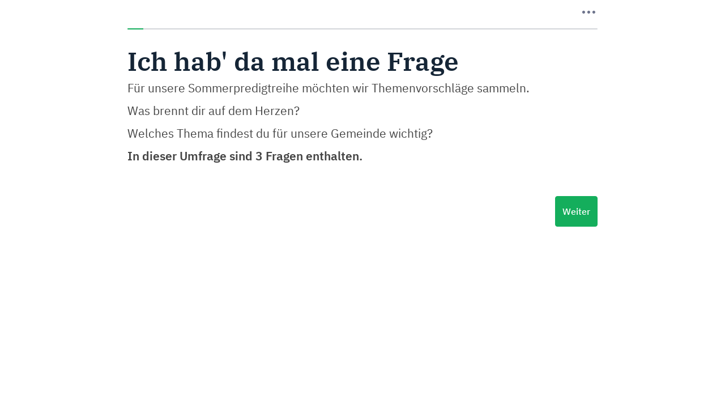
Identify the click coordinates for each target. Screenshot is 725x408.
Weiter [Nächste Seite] (576, 211)
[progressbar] (362, 29)
